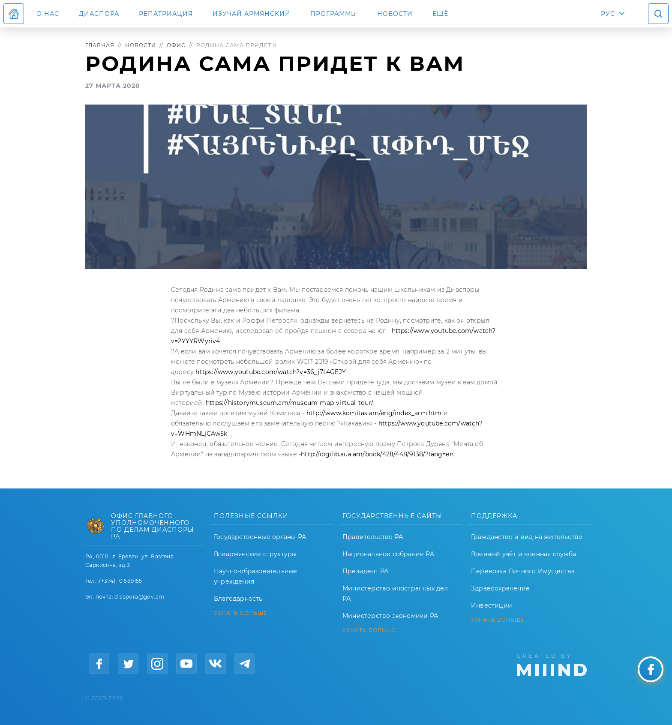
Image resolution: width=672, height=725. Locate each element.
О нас (47, 14)
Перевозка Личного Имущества (523, 571)
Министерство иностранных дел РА (395, 593)
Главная (99, 45)
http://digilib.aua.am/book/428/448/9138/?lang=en (377, 454)
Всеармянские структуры (255, 554)
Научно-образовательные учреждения (255, 576)
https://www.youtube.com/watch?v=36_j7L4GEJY (270, 372)
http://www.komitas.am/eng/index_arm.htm (374, 413)
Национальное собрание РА (388, 554)
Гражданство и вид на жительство (526, 537)
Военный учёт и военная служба (523, 554)
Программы (333, 14)
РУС (608, 14)
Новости (395, 14)
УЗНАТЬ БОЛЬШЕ (240, 613)
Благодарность (238, 598)
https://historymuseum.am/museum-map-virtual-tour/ (289, 403)
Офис (176, 45)
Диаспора (99, 14)
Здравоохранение (500, 588)
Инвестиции (491, 605)
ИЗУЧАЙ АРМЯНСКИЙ (252, 14)
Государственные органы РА (260, 537)
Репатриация (166, 14)
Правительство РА (372, 537)
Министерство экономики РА (390, 616)
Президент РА (365, 571)
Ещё (440, 14)
